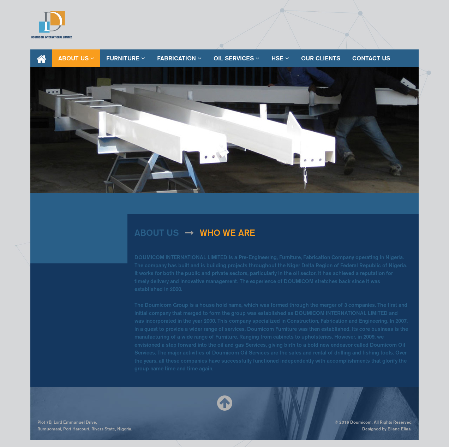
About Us (76, 58)
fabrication (179, 58)
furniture (125, 58)
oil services (236, 58)
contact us (371, 58)
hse (280, 58)
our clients (320, 58)
